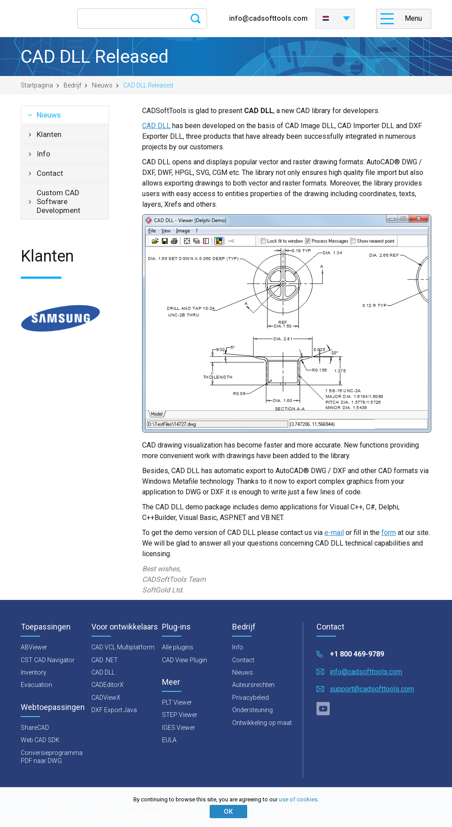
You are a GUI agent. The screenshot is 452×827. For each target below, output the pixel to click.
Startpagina (37, 85)
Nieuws (102, 85)
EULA (169, 740)
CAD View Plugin (184, 660)
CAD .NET (104, 660)
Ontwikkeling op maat (262, 722)
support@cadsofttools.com (372, 689)
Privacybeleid (250, 697)
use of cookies (298, 799)
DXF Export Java (114, 709)
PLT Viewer (177, 702)
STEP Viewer (179, 714)
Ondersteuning (252, 709)
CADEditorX (107, 684)
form (388, 532)
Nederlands (325, 18)
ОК (228, 812)
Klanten (49, 134)
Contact (50, 173)
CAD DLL (156, 125)
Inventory (33, 672)
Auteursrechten (253, 684)
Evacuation (36, 684)
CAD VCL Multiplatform (122, 647)
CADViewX (106, 697)
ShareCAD (35, 727)
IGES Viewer (178, 727)
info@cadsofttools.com (268, 18)
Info (43, 153)
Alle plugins (177, 647)
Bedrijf (72, 85)
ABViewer (34, 647)
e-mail (334, 532)
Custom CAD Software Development (58, 201)
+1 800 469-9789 (357, 654)
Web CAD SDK (40, 740)
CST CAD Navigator (48, 660)
